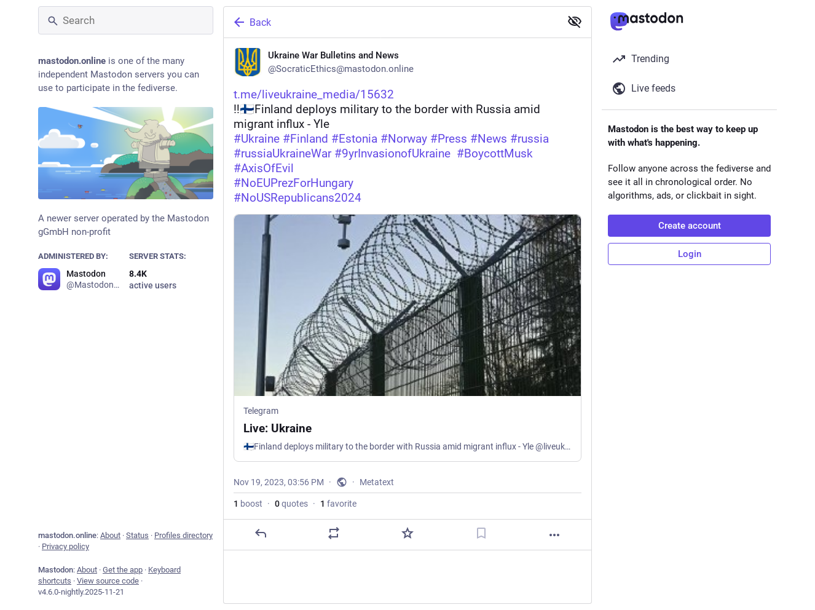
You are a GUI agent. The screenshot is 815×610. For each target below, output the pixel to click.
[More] (554, 535)
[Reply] (260, 533)
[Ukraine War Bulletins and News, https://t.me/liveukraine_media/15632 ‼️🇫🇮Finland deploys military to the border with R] (407, 294)
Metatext (377, 482)
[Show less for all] (574, 21)
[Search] (125, 20)
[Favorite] (407, 533)
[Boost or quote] (333, 533)
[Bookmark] (481, 533)
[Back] (391, 22)
